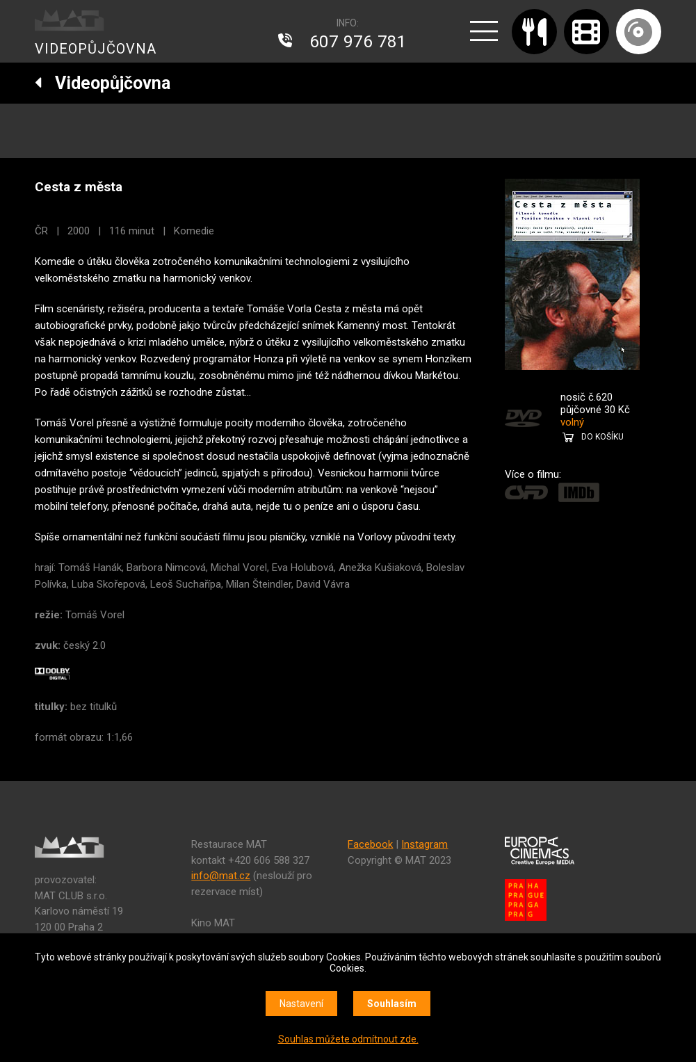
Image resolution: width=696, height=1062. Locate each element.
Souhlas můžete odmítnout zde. (348, 1039)
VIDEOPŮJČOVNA (95, 48)
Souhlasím (391, 1003)
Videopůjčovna (102, 83)
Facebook (370, 844)
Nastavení (301, 1003)
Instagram (424, 844)
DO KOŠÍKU (602, 437)
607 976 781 (358, 41)
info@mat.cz (220, 875)
